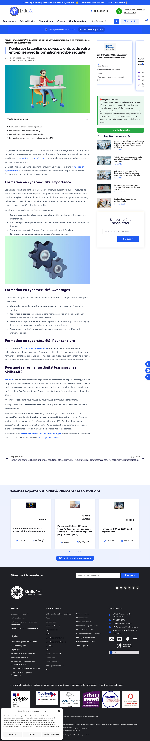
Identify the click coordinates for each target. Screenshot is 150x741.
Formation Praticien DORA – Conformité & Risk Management (44, 532)
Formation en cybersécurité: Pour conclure (27, 134)
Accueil (8, 40)
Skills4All (10, 379)
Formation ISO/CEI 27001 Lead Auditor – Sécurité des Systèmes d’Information (120, 56)
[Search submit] (116, 21)
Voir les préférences (51, 734)
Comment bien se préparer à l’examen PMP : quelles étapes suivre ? (127, 187)
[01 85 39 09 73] (91, 11)
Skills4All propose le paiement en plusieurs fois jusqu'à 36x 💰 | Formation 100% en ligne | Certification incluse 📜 (75, 2)
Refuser (32, 734)
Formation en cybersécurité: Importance (26, 126)
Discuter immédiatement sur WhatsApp (134, 11)
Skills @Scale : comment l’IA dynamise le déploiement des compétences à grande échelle (127, 173)
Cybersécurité (19, 40)
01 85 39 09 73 (101, 11)
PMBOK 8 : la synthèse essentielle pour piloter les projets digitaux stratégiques (128, 159)
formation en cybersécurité (31, 158)
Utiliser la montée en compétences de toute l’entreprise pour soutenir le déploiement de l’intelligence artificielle (129, 144)
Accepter (12, 734)
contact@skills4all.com (48, 437)
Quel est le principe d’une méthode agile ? (125, 200)
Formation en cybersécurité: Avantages (25, 130)
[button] (59, 711)
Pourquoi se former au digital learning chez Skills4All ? (31, 138)
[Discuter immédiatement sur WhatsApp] (119, 11)
